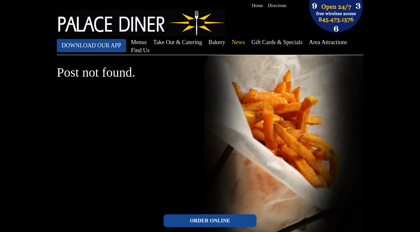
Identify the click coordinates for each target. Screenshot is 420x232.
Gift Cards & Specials (276, 42)
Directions (277, 5)
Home (257, 5)
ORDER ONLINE (210, 220)
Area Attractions (328, 42)
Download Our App (91, 45)
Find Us (140, 50)
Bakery (216, 42)
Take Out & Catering (177, 42)
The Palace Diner (141, 23)
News (238, 42)
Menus (139, 42)
